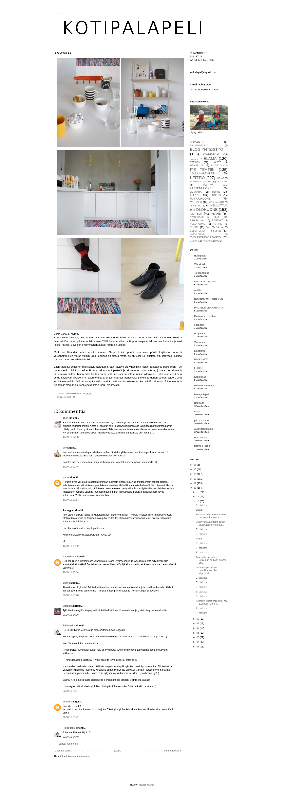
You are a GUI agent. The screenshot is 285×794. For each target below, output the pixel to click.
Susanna (68, 606)
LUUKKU (199, 368)
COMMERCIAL (211, 154)
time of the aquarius (205, 281)
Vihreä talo (200, 264)
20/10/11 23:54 (71, 691)
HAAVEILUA (196, 165)
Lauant (199, 509)
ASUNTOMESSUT (199, 145)
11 (195, 487)
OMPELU (196, 213)
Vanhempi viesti (172, 750)
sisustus (216, 230)
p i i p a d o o (201, 420)
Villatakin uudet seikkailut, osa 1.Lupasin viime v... (212, 602)
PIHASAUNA (197, 220)
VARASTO (194, 241)
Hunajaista (200, 255)
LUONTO (216, 195)
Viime (199, 538)
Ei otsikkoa (201, 505)
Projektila (199, 333)
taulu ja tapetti (202, 394)
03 (198, 646)
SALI (208, 227)
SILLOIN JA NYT (198, 231)
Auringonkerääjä (203, 429)
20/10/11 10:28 (71, 595)
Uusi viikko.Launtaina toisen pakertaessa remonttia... (210, 523)
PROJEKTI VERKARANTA (208, 307)
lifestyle (216, 191)
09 (198, 618)
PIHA (216, 217)
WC (217, 241)
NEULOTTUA (219, 205)
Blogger (151, 784)
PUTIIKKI (218, 224)
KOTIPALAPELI (57, 13)
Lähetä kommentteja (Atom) (74, 756)
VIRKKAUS (207, 241)
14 (195, 474)
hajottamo (199, 351)
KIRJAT (220, 178)
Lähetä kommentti (68, 743)
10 (198, 501)
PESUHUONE (196, 217)
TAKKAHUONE (197, 234)
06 (198, 632)
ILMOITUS (216, 165)
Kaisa (66, 477)
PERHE (216, 213)
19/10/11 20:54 (71, 572)
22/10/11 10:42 (71, 717)
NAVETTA (195, 205)
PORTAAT (217, 220)
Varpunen (199, 342)
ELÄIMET (194, 159)
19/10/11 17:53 (71, 499)
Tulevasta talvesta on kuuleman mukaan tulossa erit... (211, 560)
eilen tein (199, 325)
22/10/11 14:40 (71, 736)
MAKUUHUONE (200, 198)
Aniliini (198, 290)
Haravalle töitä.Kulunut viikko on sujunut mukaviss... (211, 516)
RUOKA (194, 227)
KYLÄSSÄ (223, 181)
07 (198, 628)
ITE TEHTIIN (202, 170)
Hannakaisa (69, 556)
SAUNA (219, 227)
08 (198, 623)
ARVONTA (196, 141)
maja (197, 411)
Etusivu (117, 750)
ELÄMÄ (210, 158)
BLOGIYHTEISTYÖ (206, 149)
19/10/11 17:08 (71, 437)
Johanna (67, 701)
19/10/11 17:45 (71, 466)
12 (195, 483)
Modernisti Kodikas (205, 316)
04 (198, 642)
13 (195, 478)
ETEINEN (195, 162)
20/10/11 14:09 (71, 614)
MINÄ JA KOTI (216, 202)
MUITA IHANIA (202, 446)
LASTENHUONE (200, 188)
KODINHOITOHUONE (200, 181)
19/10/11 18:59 (71, 546)
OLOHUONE (207, 209)
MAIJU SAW (201, 359)
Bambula (199, 403)
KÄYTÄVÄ (207, 185)
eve (65, 447)
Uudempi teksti (62, 750)
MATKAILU (196, 202)
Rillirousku (69, 625)
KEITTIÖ (70, 397)
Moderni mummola (204, 385)
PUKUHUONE (197, 223)
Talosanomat (201, 273)
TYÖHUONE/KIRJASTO (205, 237)
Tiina (65, 418)
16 (195, 464)
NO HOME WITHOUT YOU (208, 299)
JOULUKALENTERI (202, 173)
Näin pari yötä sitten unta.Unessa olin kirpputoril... (206, 570)
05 (198, 637)
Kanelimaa (200, 377)
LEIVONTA (195, 191)
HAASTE (216, 162)
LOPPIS (195, 195)
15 (195, 469)
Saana (66, 582)
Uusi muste (200, 437)
